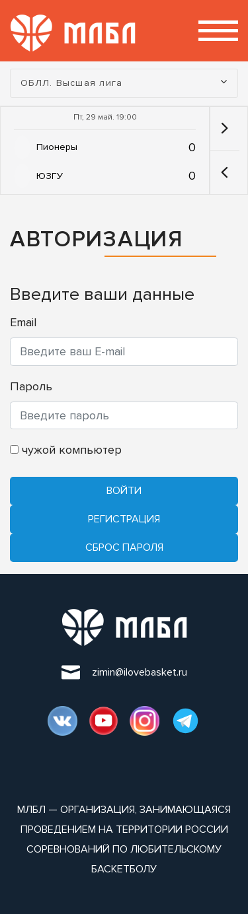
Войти (124, 490)
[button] (224, 172)
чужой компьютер (66, 449)
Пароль (31, 386)
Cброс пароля (124, 547)
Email (23, 322)
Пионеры (56, 147)
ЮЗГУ (49, 176)
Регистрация (124, 519)
